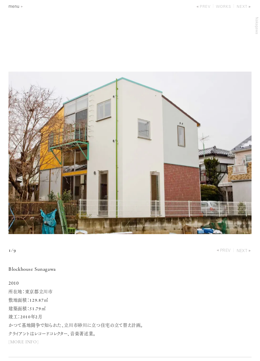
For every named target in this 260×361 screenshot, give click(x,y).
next (242, 7)
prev (205, 7)
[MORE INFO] (23, 342)
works (223, 7)
